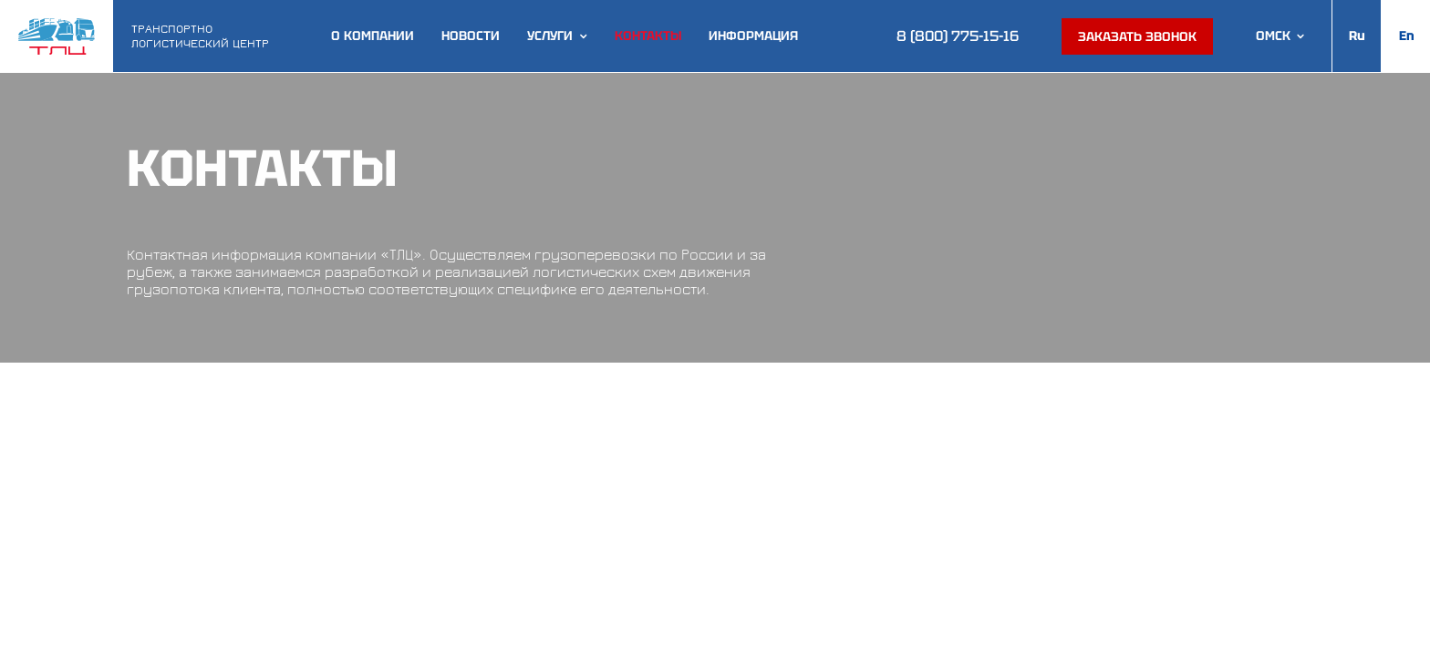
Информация (753, 36)
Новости (470, 36)
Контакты (648, 36)
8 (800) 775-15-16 (957, 36)
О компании (372, 36)
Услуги (550, 36)
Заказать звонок (1137, 36)
